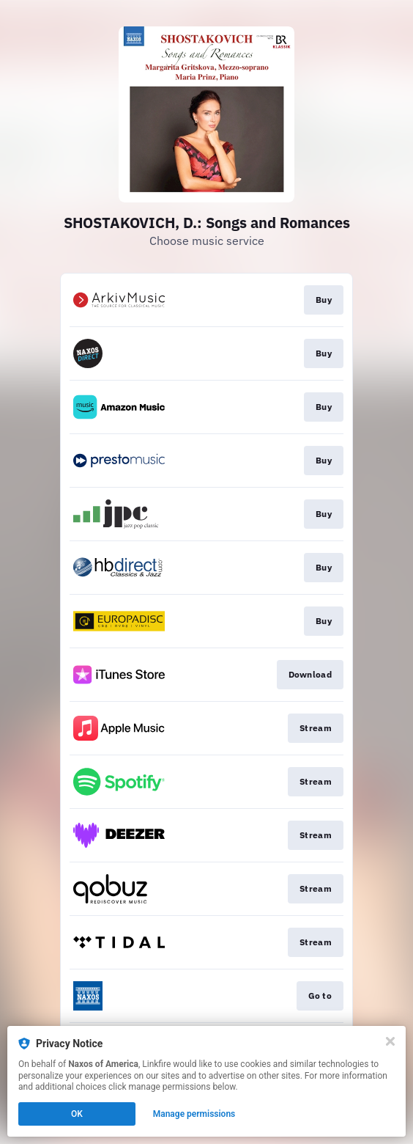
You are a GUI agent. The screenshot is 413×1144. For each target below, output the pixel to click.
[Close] (390, 1041)
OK (77, 1114)
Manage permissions (194, 1114)
